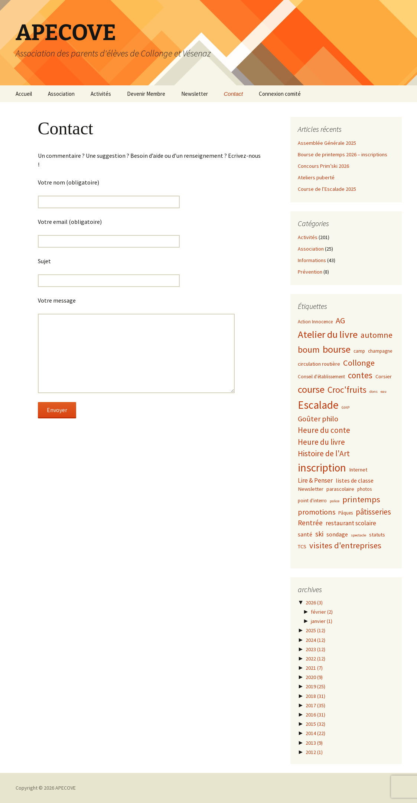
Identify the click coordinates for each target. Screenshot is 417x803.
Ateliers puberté (316, 177)
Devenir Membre (146, 93)
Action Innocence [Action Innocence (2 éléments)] (315, 322)
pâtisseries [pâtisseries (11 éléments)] (373, 512)
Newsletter (194, 93)
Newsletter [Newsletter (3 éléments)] (310, 489)
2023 (315, 649)
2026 (314, 602)
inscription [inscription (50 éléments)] (322, 467)
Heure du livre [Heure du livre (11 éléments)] (321, 442)
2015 (315, 724)
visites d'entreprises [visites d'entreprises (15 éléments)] (345, 545)
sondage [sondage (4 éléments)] (337, 534)
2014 (315, 733)
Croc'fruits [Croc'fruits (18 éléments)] (347, 389)
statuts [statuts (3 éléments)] (377, 534)
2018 (315, 696)
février (322, 611)
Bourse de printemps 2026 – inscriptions (342, 154)
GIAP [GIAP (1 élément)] (345, 407)
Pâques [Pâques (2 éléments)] (345, 513)
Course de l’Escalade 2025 (327, 189)
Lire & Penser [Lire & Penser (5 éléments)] (315, 480)
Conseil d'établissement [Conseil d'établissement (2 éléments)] (321, 376)
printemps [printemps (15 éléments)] (361, 499)
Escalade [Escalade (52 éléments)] (318, 405)
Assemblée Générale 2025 (327, 143)
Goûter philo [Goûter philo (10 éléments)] (318, 419)
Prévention (310, 271)
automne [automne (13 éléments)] (376, 335)
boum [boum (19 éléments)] (309, 349)
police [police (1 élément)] (334, 501)
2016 (315, 714)
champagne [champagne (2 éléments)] (380, 351)
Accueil (24, 93)
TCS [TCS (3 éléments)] (302, 546)
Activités (101, 93)
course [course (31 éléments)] (311, 389)
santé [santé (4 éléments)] (305, 534)
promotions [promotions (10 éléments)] (316, 512)
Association (61, 93)
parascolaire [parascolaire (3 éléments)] (340, 489)
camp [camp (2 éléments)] (359, 351)
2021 (314, 668)
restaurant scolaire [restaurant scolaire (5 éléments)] (351, 523)
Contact (233, 94)
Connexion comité (280, 93)
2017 (315, 705)
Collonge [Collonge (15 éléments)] (359, 363)
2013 (314, 743)
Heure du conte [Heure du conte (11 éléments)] (324, 430)
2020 (314, 677)
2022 (315, 658)
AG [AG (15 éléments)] (340, 320)
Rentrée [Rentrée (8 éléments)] (310, 522)
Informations (312, 260)
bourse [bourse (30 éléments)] (337, 349)
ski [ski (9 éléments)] (319, 533)
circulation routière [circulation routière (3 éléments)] (319, 363)
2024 (315, 640)
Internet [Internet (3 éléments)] (358, 469)
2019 (315, 686)
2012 (314, 752)
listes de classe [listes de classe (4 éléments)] (355, 480)
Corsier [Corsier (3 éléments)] (383, 376)
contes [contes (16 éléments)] (360, 375)
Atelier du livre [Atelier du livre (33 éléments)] (328, 334)
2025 (315, 630)
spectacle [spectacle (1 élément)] (358, 535)
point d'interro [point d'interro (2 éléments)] (312, 500)
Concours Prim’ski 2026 (323, 166)
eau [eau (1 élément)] (384, 391)
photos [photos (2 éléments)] (364, 489)
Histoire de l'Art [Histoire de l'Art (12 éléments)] (324, 453)
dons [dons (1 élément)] (373, 391)
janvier (321, 621)
